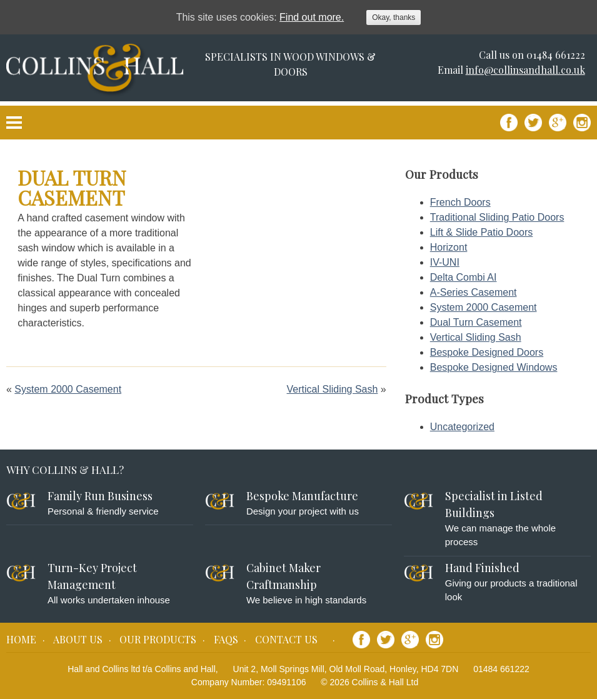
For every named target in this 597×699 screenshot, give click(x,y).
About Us (78, 639)
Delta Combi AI (463, 277)
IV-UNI (444, 262)
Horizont (449, 247)
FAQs (226, 639)
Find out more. (311, 17)
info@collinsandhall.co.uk (525, 69)
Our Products (157, 639)
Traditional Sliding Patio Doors (497, 217)
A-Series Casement (473, 292)
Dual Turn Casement (476, 322)
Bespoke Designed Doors (486, 352)
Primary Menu (14, 122)
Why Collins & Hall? (65, 469)
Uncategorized (462, 426)
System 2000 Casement (67, 389)
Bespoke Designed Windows (494, 367)
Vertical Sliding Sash (332, 389)
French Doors (460, 202)
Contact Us (286, 639)
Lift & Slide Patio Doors (481, 232)
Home (21, 639)
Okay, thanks (393, 17)
